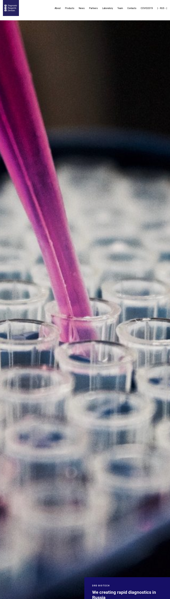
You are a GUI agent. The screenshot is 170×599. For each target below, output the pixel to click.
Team (120, 8)
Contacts (131, 8)
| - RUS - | (162, 8)
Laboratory (107, 8)
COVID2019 (147, 8)
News (82, 8)
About (58, 8)
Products (69, 8)
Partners (93, 8)
